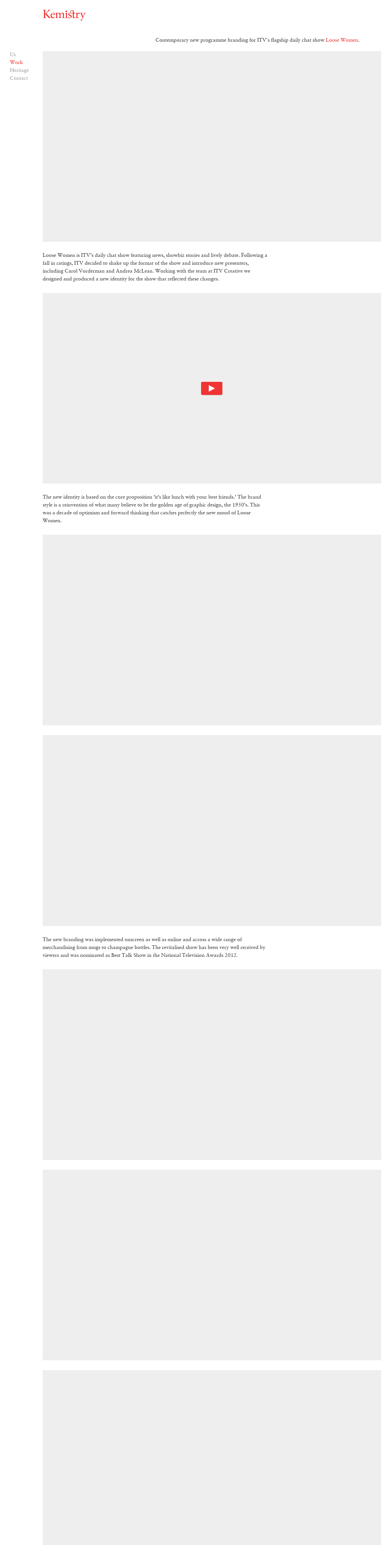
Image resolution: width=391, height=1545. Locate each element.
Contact (19, 78)
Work (16, 62)
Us (13, 54)
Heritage (19, 70)
